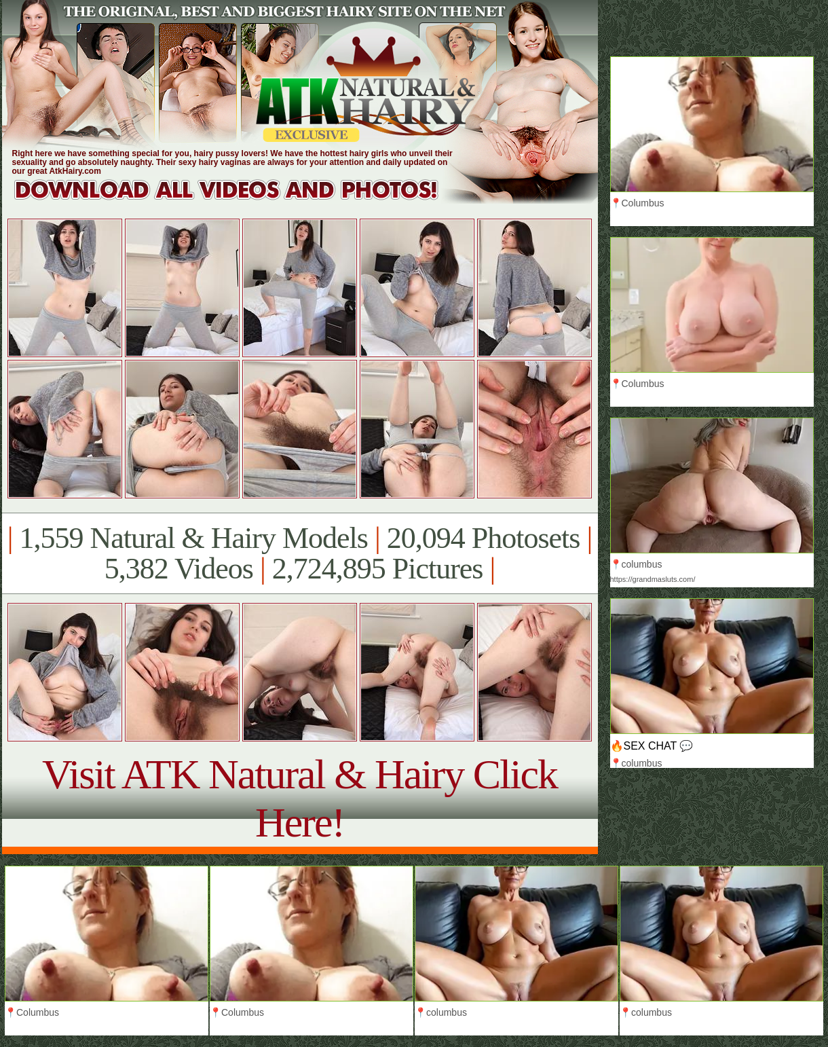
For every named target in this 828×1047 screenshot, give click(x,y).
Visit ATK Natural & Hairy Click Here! (299, 798)
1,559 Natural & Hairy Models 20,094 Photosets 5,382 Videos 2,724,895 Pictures (299, 553)
